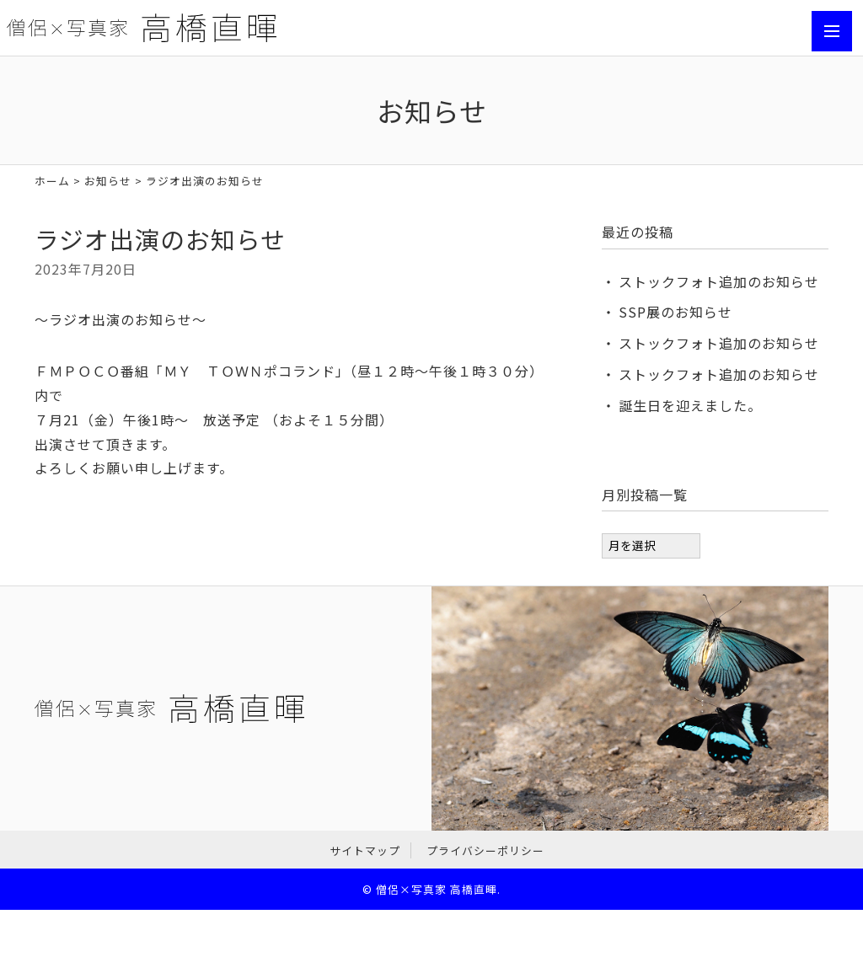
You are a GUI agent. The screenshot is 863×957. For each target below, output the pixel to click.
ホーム (52, 181)
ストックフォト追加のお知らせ (719, 281)
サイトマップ (365, 850)
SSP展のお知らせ (675, 312)
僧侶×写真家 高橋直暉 (436, 889)
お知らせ (107, 181)
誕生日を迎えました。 (690, 405)
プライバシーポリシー (485, 850)
